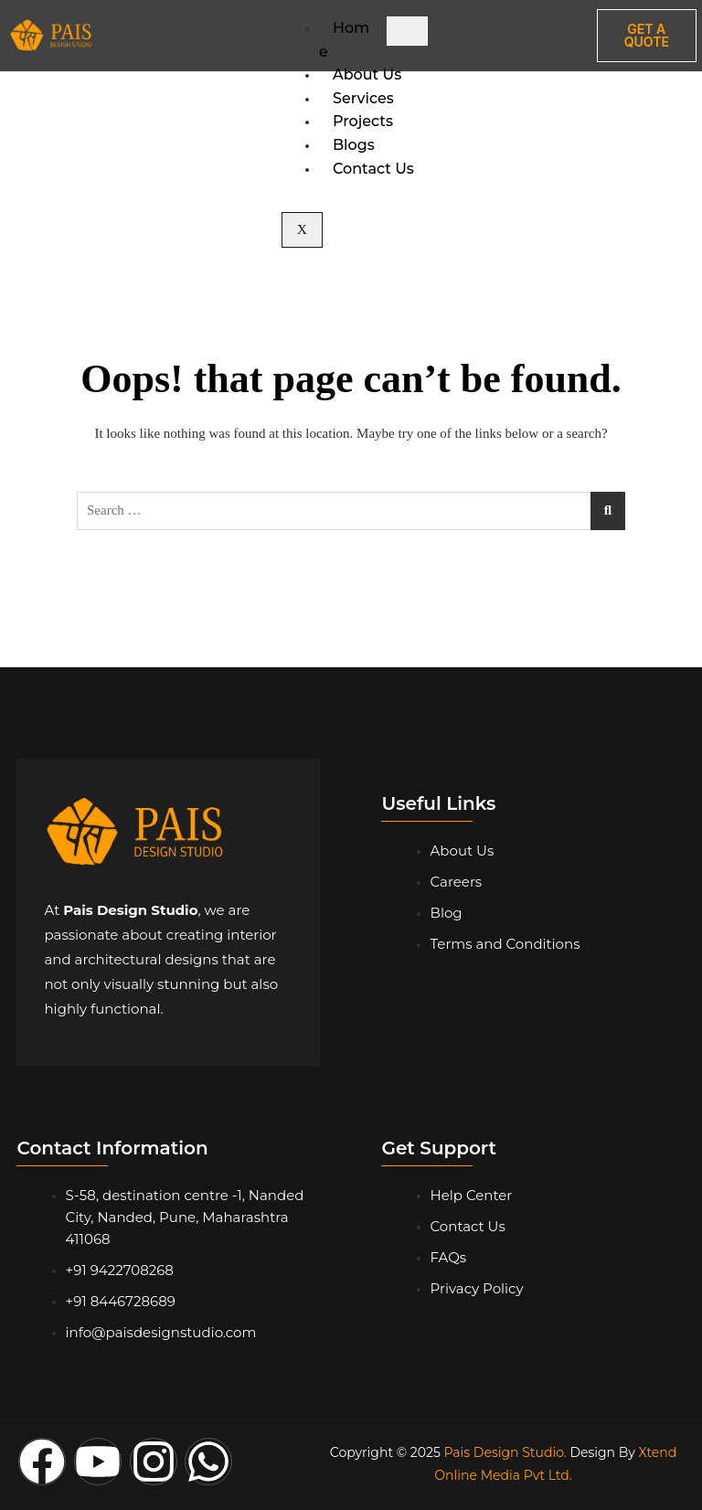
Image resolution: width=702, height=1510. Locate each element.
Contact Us (373, 168)
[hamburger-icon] (407, 31)
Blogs (354, 145)
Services (363, 98)
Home (344, 39)
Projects (363, 121)
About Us (367, 74)
